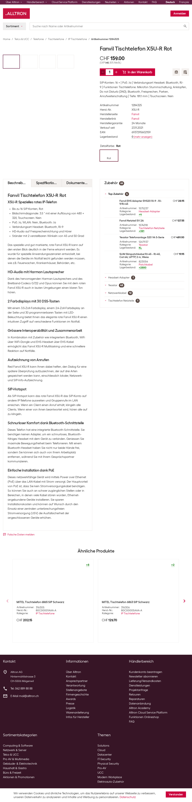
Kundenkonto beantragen (145, 672)
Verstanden (176, 794)
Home (6, 39)
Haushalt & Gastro (15, 768)
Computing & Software (18, 745)
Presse (70, 703)
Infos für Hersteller (77, 717)
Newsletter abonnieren (143, 676)
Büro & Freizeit (12, 772)
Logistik (71, 708)
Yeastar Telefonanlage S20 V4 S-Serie (141, 237)
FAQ (154, 2)
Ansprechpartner (77, 681)
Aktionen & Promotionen (18, 777)
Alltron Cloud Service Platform (148, 712)
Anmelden (179, 13)
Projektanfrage (138, 690)
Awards (71, 699)
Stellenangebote (76, 690)
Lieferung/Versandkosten (145, 681)
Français (184, 2)
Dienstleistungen (91, 2)
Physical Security (108, 763)
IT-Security (104, 759)
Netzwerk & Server (14, 750)
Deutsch (170, 2)
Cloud (101, 750)
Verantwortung (75, 685)
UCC (101, 772)
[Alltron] (16, 13)
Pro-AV (102, 768)
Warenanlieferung (77, 712)
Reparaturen (137, 699)
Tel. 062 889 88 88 (21, 688)
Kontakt (143, 2)
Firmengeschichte (77, 694)
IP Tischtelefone (77, 39)
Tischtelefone (56, 39)
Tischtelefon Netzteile (152, 228)
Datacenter (105, 754)
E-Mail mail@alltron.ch (24, 696)
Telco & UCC (21, 39)
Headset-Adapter (149, 211)
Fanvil (135, 114)
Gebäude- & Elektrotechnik (20, 763)
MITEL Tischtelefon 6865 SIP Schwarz (40, 602)
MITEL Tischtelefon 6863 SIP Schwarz (125, 602)
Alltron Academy (139, 708)
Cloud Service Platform (64, 2)
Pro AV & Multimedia (16, 759)
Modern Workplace (110, 777)
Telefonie (38, 39)
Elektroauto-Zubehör (111, 781)
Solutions (103, 745)
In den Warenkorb (137, 72)
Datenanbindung (140, 703)
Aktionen (129, 2)
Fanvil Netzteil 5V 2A (131, 220)
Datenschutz (128, 797)
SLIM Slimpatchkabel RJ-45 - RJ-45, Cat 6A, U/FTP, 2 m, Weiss (139, 255)
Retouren (135, 694)
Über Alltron (73, 672)
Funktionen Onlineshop (144, 717)
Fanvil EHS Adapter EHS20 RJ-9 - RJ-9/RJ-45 (140, 202)
